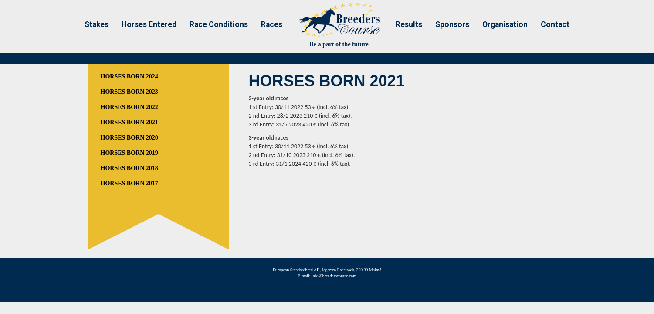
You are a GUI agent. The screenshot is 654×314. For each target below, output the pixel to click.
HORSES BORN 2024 (129, 76)
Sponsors (452, 24)
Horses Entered (149, 24)
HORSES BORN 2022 (129, 107)
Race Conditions (219, 24)
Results (409, 24)
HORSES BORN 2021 (129, 122)
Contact (555, 24)
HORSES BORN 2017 (129, 183)
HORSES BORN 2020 (129, 137)
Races (271, 24)
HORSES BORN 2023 (129, 92)
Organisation (505, 24)
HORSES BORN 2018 (129, 168)
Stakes (96, 24)
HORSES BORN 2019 (129, 153)
